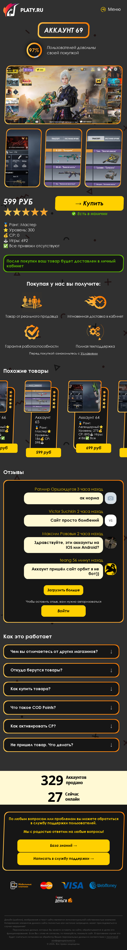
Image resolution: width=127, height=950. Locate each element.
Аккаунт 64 (89, 419)
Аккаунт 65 (43, 421)
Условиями (89, 354)
